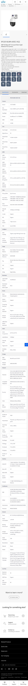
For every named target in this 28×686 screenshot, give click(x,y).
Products (10, 4)
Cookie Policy (17, 677)
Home (4, 4)
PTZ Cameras (17, 4)
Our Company (5, 656)
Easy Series (3, 5)
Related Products (6, 642)
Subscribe (3, 660)
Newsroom (4, 651)
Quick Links (4, 647)
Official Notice (4, 677)
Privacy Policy (11, 677)
